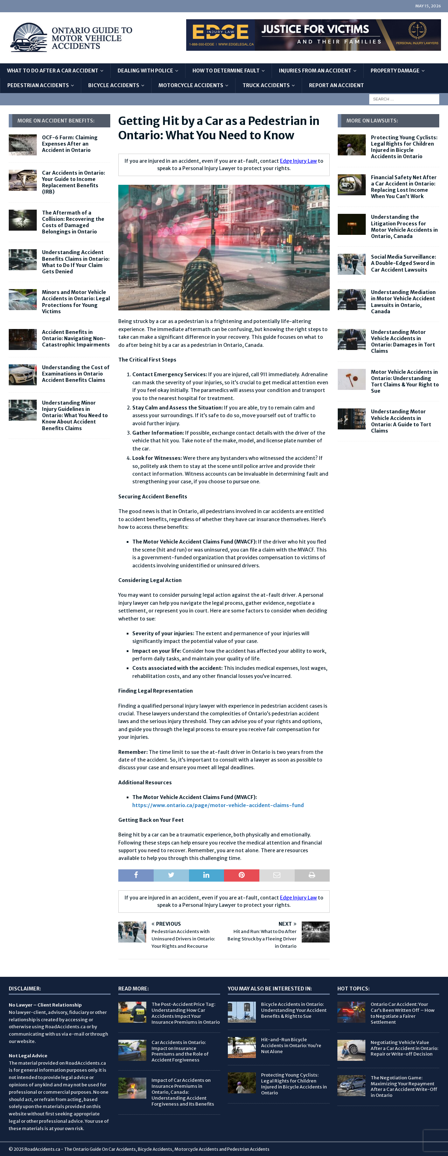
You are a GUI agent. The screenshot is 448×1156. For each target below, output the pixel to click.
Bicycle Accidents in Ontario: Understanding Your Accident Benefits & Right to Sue (294, 1010)
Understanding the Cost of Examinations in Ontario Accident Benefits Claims (76, 373)
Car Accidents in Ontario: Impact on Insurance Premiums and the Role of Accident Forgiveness (180, 1051)
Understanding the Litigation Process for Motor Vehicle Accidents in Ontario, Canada (404, 226)
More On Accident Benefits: (56, 121)
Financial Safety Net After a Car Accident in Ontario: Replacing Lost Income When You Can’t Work (404, 187)
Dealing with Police (145, 71)
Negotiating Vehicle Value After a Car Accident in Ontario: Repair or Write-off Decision (404, 1048)
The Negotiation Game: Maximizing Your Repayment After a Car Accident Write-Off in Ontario (404, 1087)
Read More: (133, 989)
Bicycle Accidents (113, 85)
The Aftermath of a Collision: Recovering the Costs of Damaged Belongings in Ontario (73, 222)
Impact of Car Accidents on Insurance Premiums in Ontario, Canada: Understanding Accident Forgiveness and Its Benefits (183, 1092)
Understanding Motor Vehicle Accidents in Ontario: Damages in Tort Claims (403, 342)
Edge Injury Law (298, 161)
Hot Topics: (353, 989)
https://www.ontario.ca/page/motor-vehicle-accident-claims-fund (218, 805)
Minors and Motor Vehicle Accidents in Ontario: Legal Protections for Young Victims (76, 302)
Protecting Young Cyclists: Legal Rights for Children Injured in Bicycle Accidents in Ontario (404, 147)
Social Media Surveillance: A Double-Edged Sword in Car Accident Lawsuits (403, 263)
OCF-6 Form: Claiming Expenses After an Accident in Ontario (70, 143)
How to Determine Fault (226, 71)
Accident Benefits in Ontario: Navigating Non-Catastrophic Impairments (76, 338)
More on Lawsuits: (372, 121)
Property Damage (395, 71)
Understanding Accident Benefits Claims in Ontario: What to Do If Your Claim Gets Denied (76, 262)
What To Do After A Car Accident (52, 71)
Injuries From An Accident (315, 71)
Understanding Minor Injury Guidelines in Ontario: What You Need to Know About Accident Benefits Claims (75, 416)
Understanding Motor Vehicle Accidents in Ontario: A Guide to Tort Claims (401, 421)
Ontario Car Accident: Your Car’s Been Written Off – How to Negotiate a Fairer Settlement (403, 1013)
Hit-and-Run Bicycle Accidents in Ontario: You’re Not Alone (291, 1046)
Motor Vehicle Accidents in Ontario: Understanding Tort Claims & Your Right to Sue (405, 381)
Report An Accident (336, 85)
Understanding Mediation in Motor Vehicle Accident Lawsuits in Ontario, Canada (403, 302)
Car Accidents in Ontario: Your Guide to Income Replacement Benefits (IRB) (73, 182)
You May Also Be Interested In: (270, 989)
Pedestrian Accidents (38, 85)
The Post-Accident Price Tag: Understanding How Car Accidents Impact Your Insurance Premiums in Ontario (186, 1013)
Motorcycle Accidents (191, 85)
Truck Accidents (266, 85)
